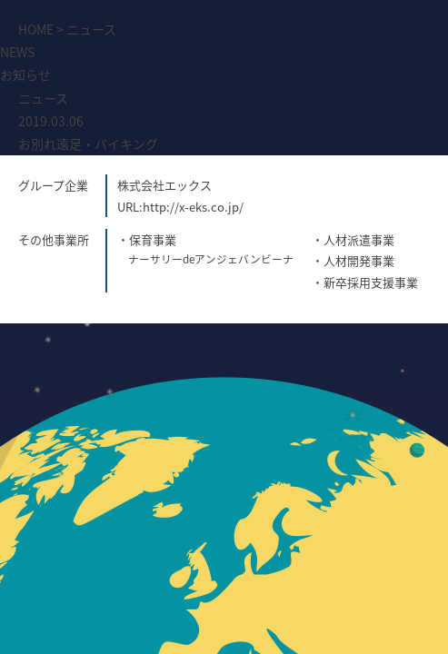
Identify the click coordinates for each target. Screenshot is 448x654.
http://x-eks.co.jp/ (193, 206)
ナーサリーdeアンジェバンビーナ (211, 259)
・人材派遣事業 (353, 239)
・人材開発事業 (353, 260)
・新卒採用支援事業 (365, 282)
